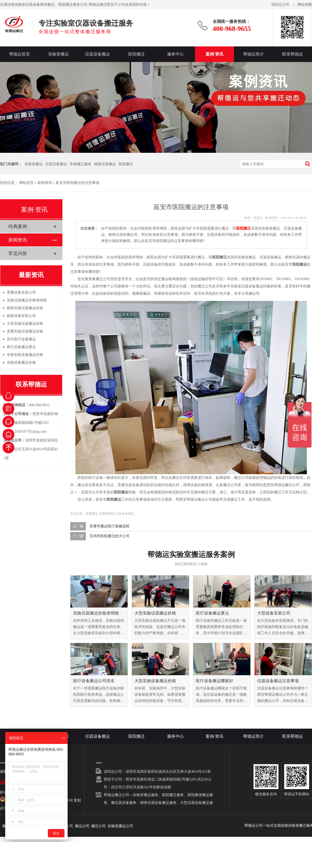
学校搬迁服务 (81, 164)
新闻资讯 (44, 183)
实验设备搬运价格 (21, 362)
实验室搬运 (58, 54)
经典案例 (17, 226)
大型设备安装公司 (273, 613)
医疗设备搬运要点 (212, 613)
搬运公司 (82, 826)
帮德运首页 (19, 54)
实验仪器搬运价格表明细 (96, 613)
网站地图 (304, 4)
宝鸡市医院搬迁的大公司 (109, 536)
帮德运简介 (253, 54)
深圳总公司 (280, 4)
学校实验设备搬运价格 (25, 355)
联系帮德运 (292, 54)
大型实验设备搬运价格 (155, 681)
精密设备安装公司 (21, 316)
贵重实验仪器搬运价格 (25, 331)
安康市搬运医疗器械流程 (109, 526)
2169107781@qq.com (30, 431)
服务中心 (175, 54)
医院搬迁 (136, 54)
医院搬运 (92, 513)
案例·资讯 (214, 54)
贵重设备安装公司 (21, 292)
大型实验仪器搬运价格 (155, 613)
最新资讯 (31, 275)
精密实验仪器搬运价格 (25, 308)
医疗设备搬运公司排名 (94, 681)
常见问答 (17, 253)
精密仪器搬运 (105, 164)
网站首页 (26, 183)
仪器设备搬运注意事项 (278, 681)
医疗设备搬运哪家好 (214, 681)
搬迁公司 (98, 826)
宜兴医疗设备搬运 (21, 339)
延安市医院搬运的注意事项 (77, 183)
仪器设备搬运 (97, 54)
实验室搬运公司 (120, 826)
